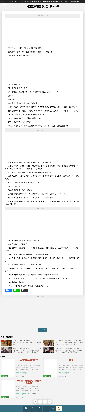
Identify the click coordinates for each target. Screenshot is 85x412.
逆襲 (31, 1)
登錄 (52, 408)
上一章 (32, 409)
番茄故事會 (14, 1)
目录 (46, 409)
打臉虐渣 (23, 1)
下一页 (42, 330)
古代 (28, 1)
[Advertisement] (42, 32)
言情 (65, 1)
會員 (59, 408)
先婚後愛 (46, 1)
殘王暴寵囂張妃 (75, 1)
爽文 (62, 1)
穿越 (50, 1)
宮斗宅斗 (39, 1)
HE (35, 1)
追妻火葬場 (56, 1)
